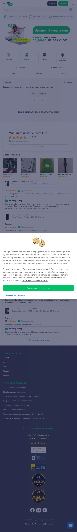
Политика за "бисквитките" (35, 280)
